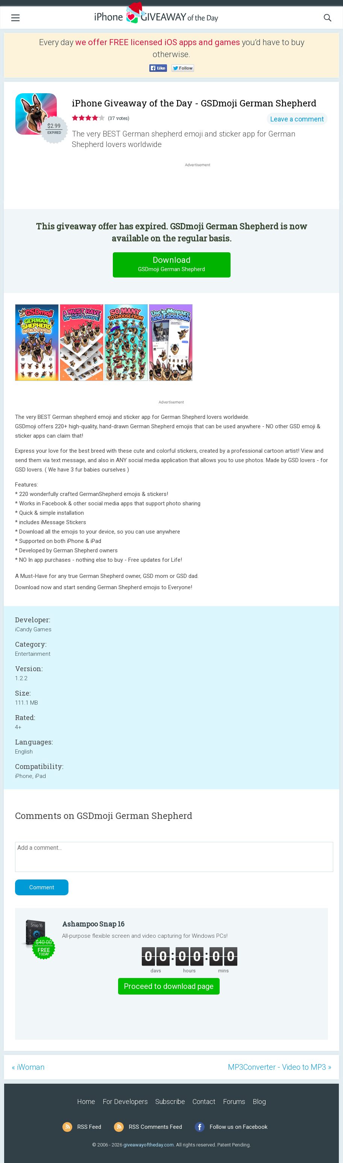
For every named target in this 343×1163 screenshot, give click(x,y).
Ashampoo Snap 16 (93, 923)
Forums (234, 1101)
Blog (259, 1101)
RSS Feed (89, 1127)
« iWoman (28, 1067)
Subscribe (170, 1101)
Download (171, 264)
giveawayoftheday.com (148, 1145)
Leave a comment (297, 119)
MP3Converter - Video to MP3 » (279, 1067)
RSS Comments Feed (155, 1127)
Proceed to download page (169, 986)
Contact (204, 1101)
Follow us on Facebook (238, 1127)
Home (86, 1101)
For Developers (125, 1101)
